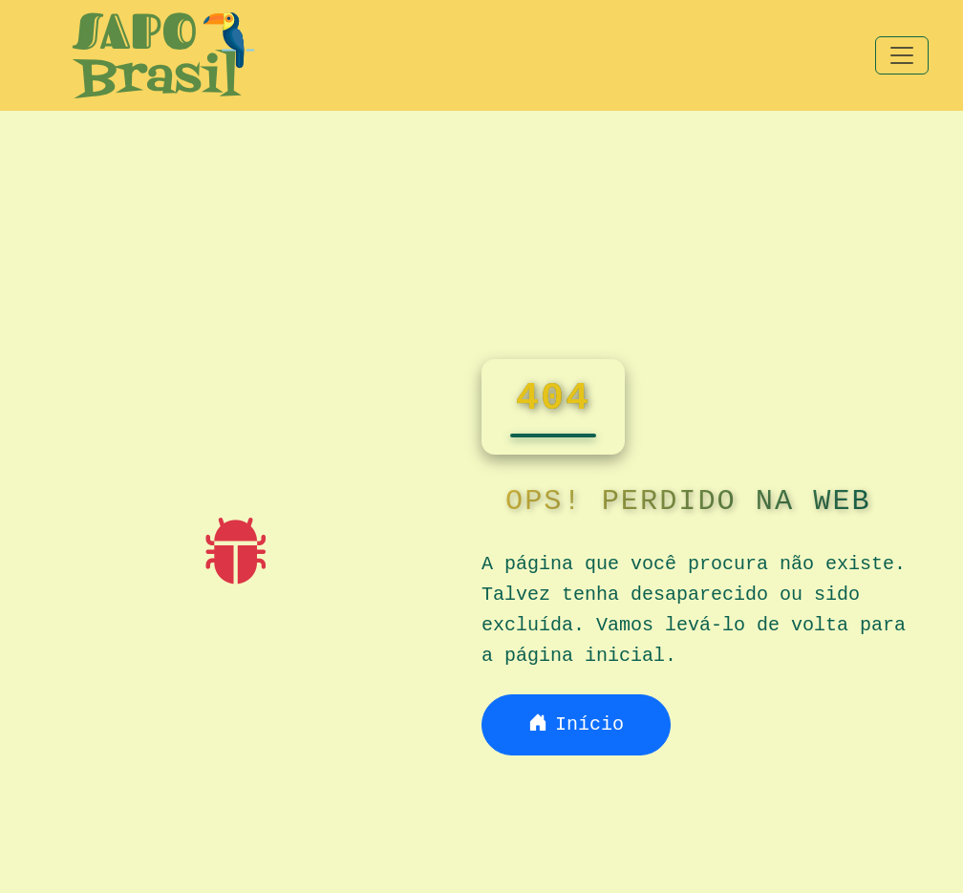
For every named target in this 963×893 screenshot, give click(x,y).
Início (576, 724)
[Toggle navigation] (902, 55)
